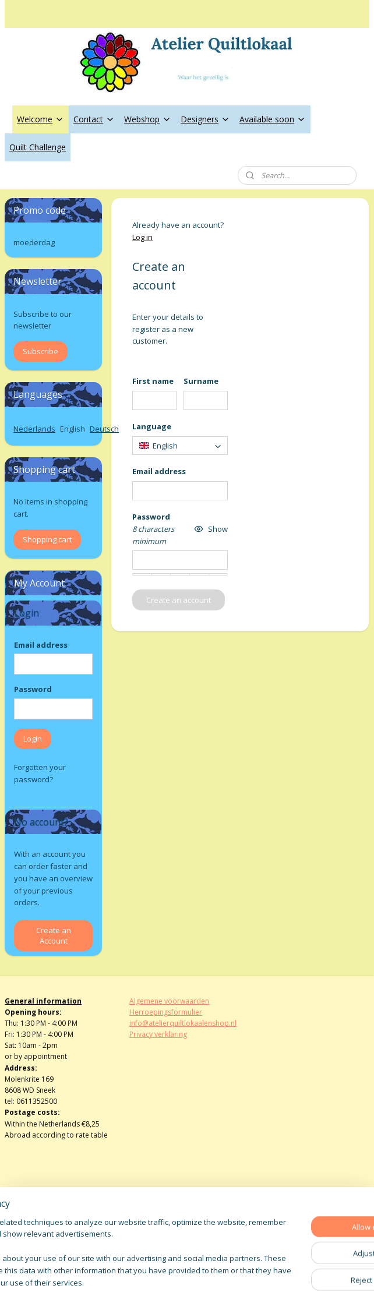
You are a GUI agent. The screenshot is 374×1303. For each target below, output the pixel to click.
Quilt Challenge (37, 147)
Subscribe (40, 351)
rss (172, 1281)
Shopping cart (47, 539)
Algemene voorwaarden (169, 1001)
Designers (205, 119)
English (72, 428)
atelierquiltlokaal (167, 1224)
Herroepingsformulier (165, 1012)
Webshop (147, 119)
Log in (143, 237)
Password (33, 689)
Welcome (40, 119)
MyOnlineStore (321, 1281)
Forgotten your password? (40, 773)
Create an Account (53, 935)
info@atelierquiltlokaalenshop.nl (183, 1023)
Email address (41, 645)
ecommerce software (218, 1281)
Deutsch (104, 428)
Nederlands (34, 428)
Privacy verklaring (158, 1034)
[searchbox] (180, 445)
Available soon (272, 119)
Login (32, 738)
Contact (94, 119)
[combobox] (180, 445)
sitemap (147, 1281)
